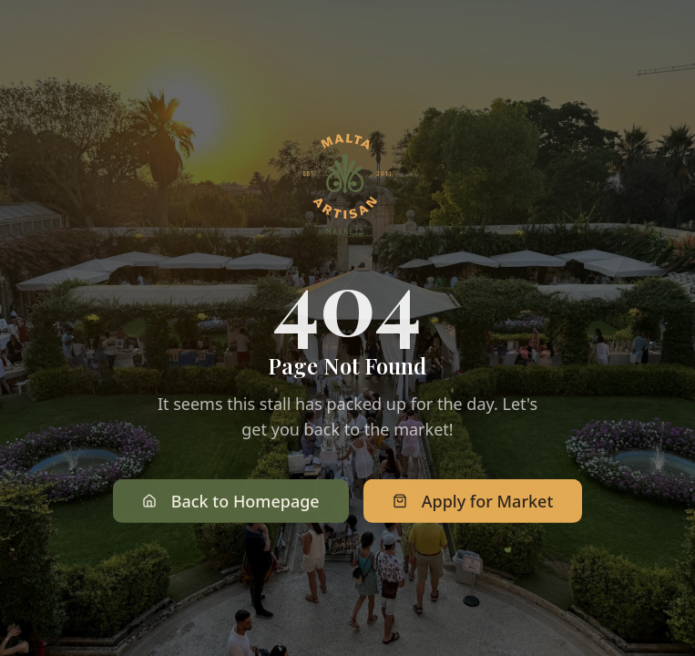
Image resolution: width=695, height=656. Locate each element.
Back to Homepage (231, 503)
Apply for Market (473, 503)
